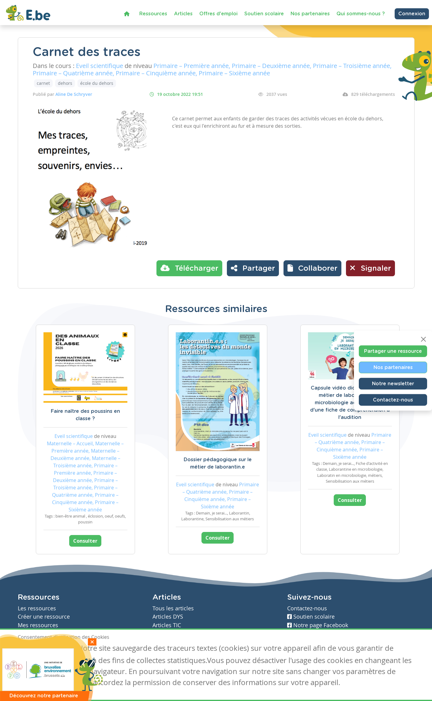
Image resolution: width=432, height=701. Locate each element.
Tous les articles (173, 608)
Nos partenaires (310, 13)
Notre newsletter (393, 383)
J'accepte (32, 649)
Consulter (85, 540)
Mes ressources (38, 625)
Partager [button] (253, 267)
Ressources (153, 13)
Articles (183, 13)
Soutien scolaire (264, 13)
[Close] (423, 339)
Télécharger (189, 267)
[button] (312, 268)
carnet (43, 83)
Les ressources (37, 608)
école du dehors (96, 83)
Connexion (411, 13)
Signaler (370, 267)
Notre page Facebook (317, 625)
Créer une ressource (44, 616)
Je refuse (62, 649)
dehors (65, 83)
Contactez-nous (393, 399)
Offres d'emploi (218, 13)
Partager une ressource (393, 351)
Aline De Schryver (73, 94)
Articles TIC (166, 625)
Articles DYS (167, 616)
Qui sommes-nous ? (360, 13)
